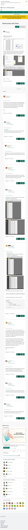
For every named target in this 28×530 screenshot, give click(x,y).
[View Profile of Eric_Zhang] (12, 245)
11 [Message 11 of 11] (8, 313)
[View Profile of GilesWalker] (7, 96)
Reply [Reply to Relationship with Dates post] (22, 83)
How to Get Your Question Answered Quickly (10, 455)
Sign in (17, 12)
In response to (9, 124)
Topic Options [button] (22, 26)
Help (20, 12)
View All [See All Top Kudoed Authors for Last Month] (4, 496)
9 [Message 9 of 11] (8, 374)
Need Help (7, 78)
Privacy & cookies (2, 520)
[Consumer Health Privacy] (14, 527)
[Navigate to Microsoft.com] (3, 7)
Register (13, 12)
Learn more (3, 4)
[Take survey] (6, 448)
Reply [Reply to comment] (22, 115)
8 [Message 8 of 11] (8, 236)
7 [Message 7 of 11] (8, 180)
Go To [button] (23, 12)
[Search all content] (20, 14)
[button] (17, 27)
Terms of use (2, 522)
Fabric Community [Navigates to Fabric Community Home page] (10, 7)
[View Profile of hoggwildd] (9, 322)
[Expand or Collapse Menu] (1, 10)
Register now (19, 18)
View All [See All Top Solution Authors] (4, 476)
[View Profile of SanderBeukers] (10, 360)
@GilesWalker (6, 129)
